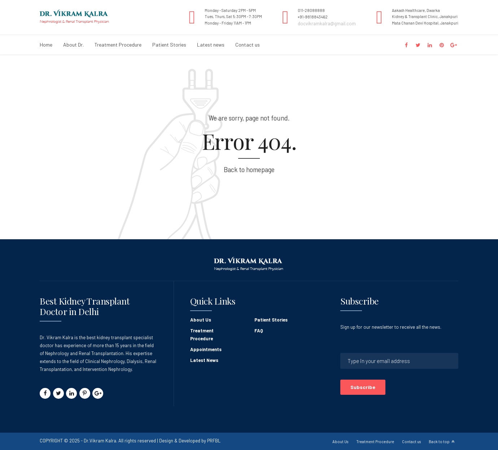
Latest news (210, 44)
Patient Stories (169, 44)
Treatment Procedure (118, 44)
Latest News (204, 360)
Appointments (206, 349)
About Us (200, 320)
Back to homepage (249, 169)
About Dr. (73, 44)
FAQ (258, 330)
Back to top (439, 441)
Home (46, 44)
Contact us (247, 44)
